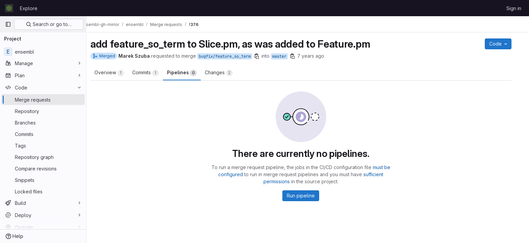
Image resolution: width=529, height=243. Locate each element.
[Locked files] (43, 191)
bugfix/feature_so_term (231, 56)
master (286, 56)
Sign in (513, 8)
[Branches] (43, 122)
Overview (116, 73)
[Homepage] (9, 8)
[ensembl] (43, 51)
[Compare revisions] (43, 168)
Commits (152, 73)
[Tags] (43, 145)
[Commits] (43, 134)
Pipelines (188, 73)
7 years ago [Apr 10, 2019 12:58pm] (317, 56)
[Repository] (43, 111)
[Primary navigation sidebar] (8, 24)
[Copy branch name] (263, 56)
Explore (28, 8)
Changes (226, 73)
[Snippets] (43, 179)
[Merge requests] (43, 99)
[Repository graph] (43, 157)
